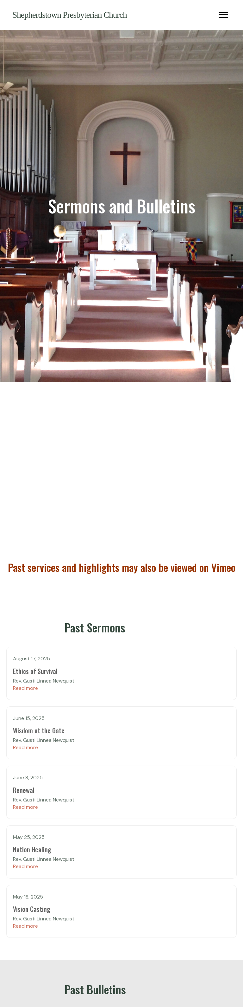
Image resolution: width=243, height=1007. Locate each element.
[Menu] (223, 15)
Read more (25, 688)
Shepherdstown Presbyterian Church (69, 15)
